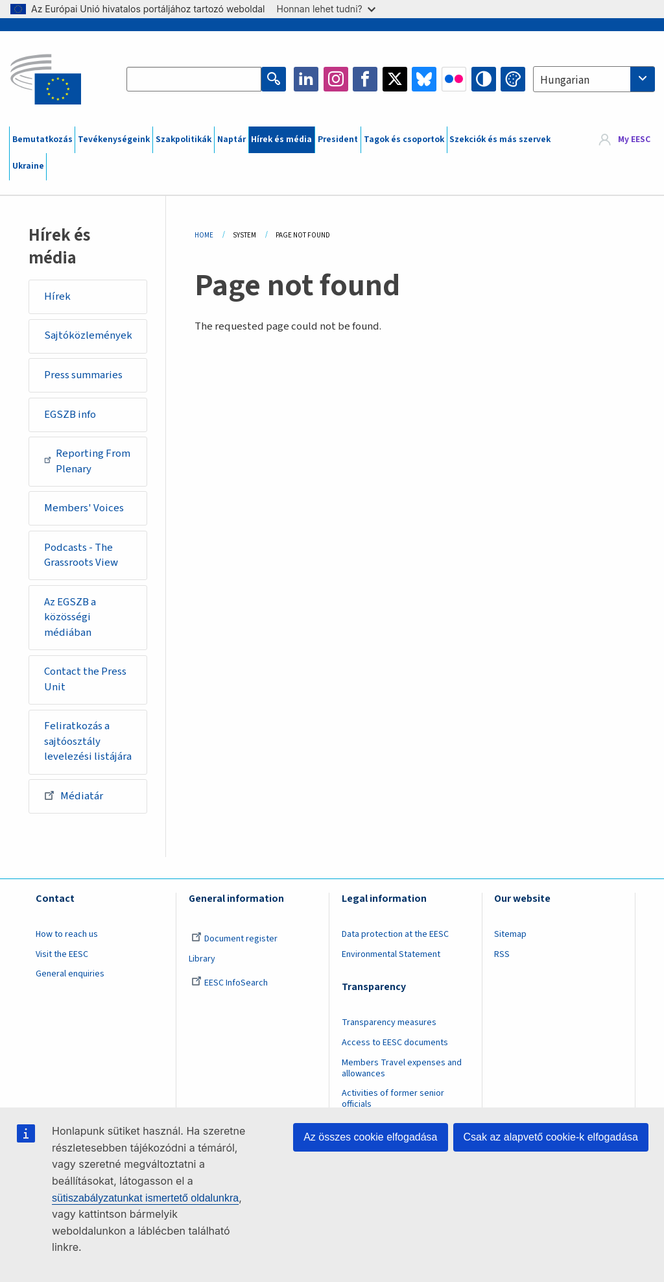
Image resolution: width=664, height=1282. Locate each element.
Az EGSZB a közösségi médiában (70, 617)
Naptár (231, 139)
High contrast (483, 79)
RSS (502, 954)
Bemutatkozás (42, 139)
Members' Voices (84, 508)
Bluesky (424, 79)
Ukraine (28, 166)
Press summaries (83, 375)
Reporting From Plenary (87, 461)
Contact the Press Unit (85, 679)
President (338, 139)
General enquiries (70, 973)
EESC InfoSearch (229, 982)
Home (204, 235)
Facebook (365, 79)
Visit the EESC (62, 954)
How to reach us (67, 934)
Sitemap (510, 934)
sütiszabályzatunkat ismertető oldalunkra (145, 1197)
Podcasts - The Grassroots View (81, 555)
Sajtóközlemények (88, 335)
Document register (234, 938)
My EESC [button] (634, 139)
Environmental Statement (391, 954)
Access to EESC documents (395, 1042)
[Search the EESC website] (193, 79)
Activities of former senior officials (393, 1099)
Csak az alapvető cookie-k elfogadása (551, 1137)
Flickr (454, 79)
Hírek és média (281, 139)
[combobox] (594, 79)
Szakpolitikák (183, 139)
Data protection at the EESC (395, 934)
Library (202, 958)
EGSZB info (70, 414)
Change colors (513, 79)
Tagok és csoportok (404, 139)
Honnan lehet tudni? (326, 8)
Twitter (395, 79)
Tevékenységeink (114, 139)
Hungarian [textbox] (564, 80)
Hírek (57, 296)
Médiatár (73, 795)
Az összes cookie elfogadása (370, 1137)
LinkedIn (306, 79)
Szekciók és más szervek (500, 139)
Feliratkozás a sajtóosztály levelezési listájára (88, 741)
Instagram (336, 79)
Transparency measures (389, 1022)
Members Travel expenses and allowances (402, 1068)
